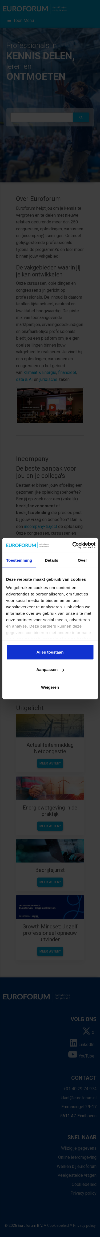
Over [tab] (82, 560)
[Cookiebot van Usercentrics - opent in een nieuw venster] (72, 545)
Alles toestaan (50, 652)
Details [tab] (51, 560)
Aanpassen (50, 669)
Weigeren (50, 687)
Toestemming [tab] (19, 560)
